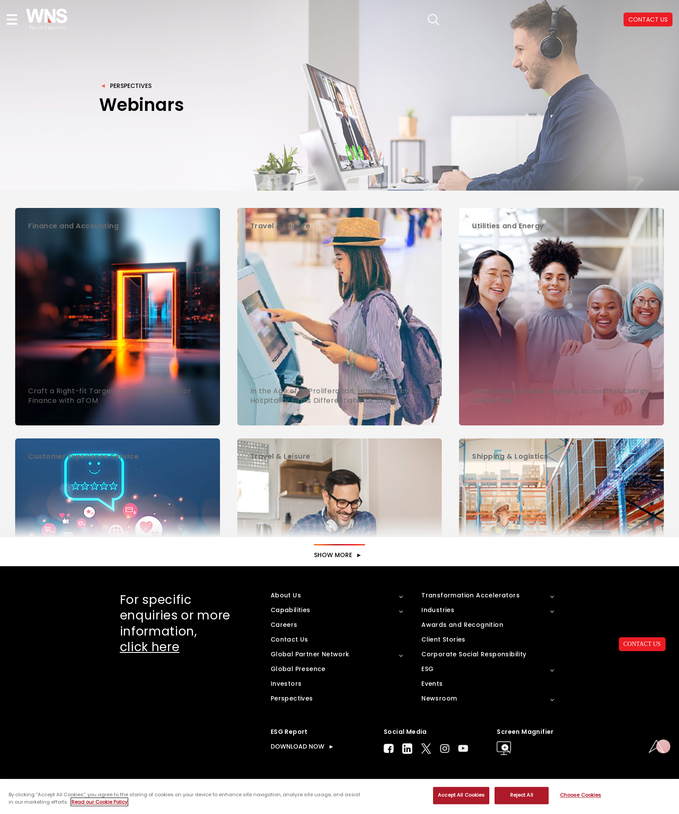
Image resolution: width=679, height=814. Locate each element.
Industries (437, 610)
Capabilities (290, 610)
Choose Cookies (580, 795)
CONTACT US (642, 644)
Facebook (389, 748)
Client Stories (443, 639)
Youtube (463, 748)
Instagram (444, 748)
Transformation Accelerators (470, 595)
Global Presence (298, 669)
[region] (339, 796)
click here (150, 647)
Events (432, 684)
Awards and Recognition (462, 625)
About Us (286, 595)
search (432, 19)
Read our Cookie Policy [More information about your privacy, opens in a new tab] (99, 801)
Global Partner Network (310, 654)
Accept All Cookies (461, 795)
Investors (286, 684)
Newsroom (439, 698)
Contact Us (289, 639)
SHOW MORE (333, 555)
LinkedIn (407, 748)
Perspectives (131, 85)
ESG (427, 669)
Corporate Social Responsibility (473, 654)
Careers (284, 625)
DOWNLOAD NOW (297, 746)
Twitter (426, 748)
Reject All (521, 795)
